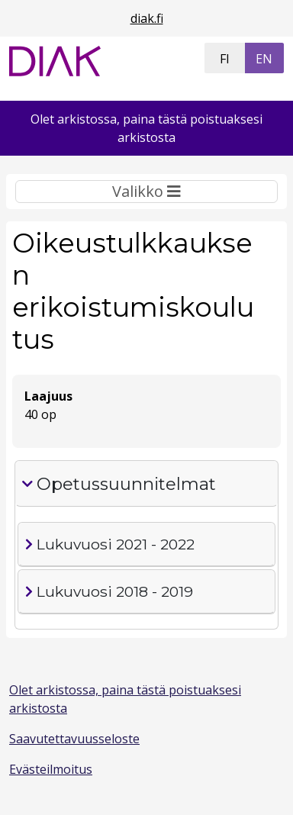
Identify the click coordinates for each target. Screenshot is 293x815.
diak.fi (146, 18)
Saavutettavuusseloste (74, 738)
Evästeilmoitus (50, 769)
